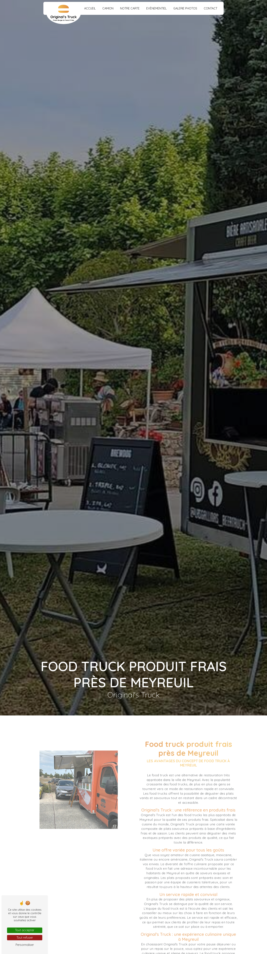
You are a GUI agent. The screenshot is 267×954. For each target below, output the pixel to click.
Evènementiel (156, 8)
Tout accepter (24, 930)
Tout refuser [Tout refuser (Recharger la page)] (25, 937)
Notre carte (130, 8)
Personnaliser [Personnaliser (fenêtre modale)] (25, 945)
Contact (210, 8)
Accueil (90, 8)
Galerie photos (185, 8)
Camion (107, 8)
